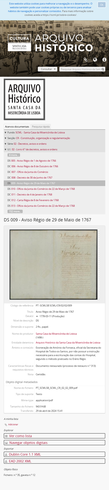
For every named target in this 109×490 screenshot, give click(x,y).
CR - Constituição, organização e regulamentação (43, 138)
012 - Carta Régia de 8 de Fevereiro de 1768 (35, 200)
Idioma (95, 60)
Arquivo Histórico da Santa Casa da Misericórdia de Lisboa (68, 342)
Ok (101, 4)
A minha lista (85, 60)
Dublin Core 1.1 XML (23, 454)
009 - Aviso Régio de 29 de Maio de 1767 (33, 183)
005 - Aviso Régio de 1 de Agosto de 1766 (33, 160)
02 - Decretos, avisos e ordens (30, 143)
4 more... (14, 155)
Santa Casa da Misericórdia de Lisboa (56, 333)
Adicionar (13, 424)
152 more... (15, 211)
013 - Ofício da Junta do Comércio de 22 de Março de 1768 (43, 205)
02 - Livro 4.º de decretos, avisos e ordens (34, 149)
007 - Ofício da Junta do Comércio (29, 172)
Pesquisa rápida (41, 126)
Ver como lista (18, 436)
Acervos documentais (17, 126)
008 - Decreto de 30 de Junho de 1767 (31, 177)
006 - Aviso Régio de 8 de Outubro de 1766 (34, 166)
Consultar (46, 69)
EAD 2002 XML (18, 461)
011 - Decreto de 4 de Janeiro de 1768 (31, 194)
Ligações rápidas (104, 60)
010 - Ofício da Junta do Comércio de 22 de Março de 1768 (43, 189)
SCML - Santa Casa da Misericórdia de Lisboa (40, 132)
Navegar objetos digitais (26, 442)
